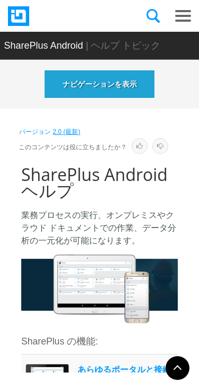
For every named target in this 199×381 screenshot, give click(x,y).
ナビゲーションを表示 (100, 84)
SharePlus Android (43, 45)
